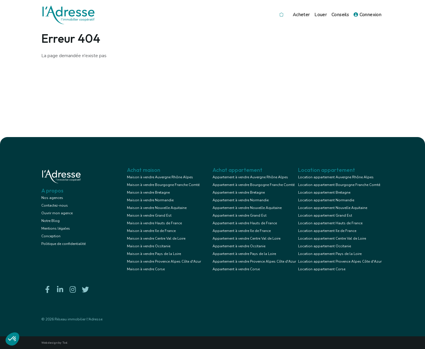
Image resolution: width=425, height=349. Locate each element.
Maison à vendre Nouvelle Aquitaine (157, 207)
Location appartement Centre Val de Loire (332, 238)
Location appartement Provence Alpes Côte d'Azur (340, 261)
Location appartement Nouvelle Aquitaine (332, 207)
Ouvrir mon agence (57, 213)
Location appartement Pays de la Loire (330, 253)
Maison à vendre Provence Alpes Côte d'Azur (164, 261)
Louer (320, 15)
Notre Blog (50, 220)
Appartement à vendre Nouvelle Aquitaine (247, 207)
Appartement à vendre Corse (236, 269)
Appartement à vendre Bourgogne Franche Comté (253, 184)
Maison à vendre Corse (146, 269)
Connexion (367, 15)
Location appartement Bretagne (324, 192)
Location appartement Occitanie (324, 246)
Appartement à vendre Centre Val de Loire (246, 238)
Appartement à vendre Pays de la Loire (244, 253)
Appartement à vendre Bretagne (238, 192)
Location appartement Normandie (326, 200)
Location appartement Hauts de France (330, 223)
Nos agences (52, 197)
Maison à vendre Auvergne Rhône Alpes (160, 177)
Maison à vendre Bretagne (148, 192)
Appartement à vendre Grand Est (239, 215)
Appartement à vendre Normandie (240, 200)
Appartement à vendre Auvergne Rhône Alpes (250, 177)
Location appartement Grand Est (325, 215)
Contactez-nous (54, 205)
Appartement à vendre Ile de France (241, 230)
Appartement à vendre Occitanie (238, 246)
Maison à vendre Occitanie (148, 246)
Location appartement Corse (321, 269)
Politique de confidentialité (63, 243)
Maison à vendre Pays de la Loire (154, 253)
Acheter (301, 15)
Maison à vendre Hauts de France (154, 223)
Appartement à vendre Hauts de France (244, 223)
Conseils (340, 15)
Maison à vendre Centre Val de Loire (156, 238)
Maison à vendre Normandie (150, 200)
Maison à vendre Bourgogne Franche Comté (163, 184)
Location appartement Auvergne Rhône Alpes (336, 177)
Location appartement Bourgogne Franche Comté (339, 184)
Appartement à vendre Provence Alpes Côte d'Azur (254, 261)
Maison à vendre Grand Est (149, 215)
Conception (51, 236)
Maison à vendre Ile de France (151, 230)
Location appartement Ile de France (327, 230)
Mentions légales (55, 228)
